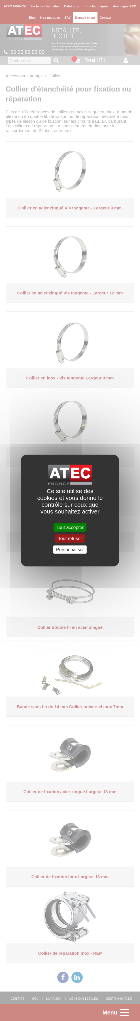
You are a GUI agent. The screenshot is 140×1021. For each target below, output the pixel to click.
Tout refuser (70, 538)
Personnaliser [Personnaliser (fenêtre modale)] (70, 549)
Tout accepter (70, 527)
